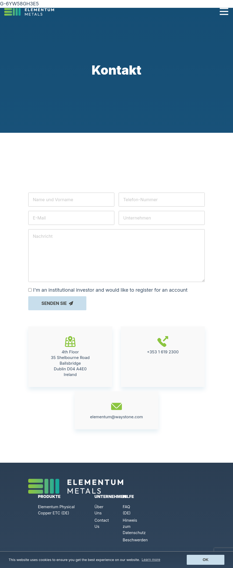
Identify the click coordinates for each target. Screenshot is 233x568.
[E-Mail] (71, 218)
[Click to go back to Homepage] (31, 11)
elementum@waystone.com (116, 439)
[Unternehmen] (162, 218)
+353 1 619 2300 (163, 374)
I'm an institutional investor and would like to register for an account (110, 290)
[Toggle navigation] (224, 11)
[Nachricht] (116, 255)
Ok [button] (206, 559)
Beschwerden (135, 540)
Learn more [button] (151, 559)
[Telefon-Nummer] (162, 200)
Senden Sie (57, 303)
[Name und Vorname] (71, 200)
